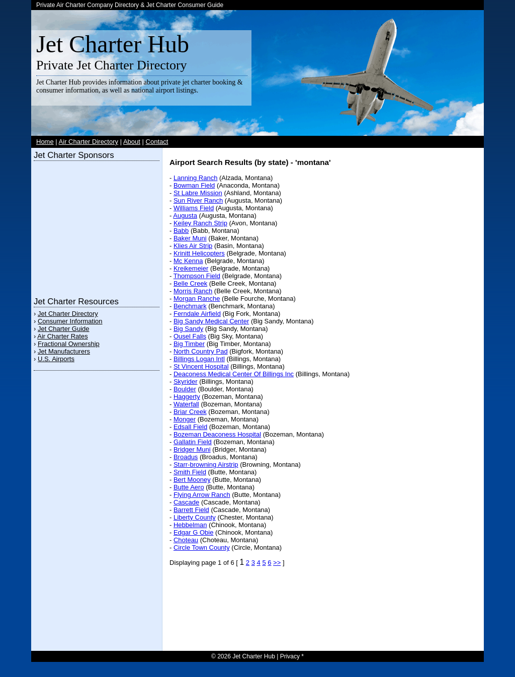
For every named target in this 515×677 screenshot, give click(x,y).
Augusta (185, 215)
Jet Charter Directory (68, 313)
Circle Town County (202, 547)
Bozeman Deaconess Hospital (217, 434)
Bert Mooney (192, 479)
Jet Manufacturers (64, 351)
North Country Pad (201, 351)
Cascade (186, 502)
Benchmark (190, 306)
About (131, 141)
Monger (185, 419)
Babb (181, 230)
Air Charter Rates (62, 336)
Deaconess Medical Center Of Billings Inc (234, 374)
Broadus (186, 457)
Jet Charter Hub (112, 44)
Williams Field (194, 208)
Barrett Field (191, 510)
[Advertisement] (96, 226)
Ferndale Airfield (197, 313)
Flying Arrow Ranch (202, 494)
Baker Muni (190, 238)
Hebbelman (190, 525)
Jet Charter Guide (64, 328)
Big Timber (189, 344)
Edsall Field (190, 427)
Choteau (186, 540)
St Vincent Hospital (201, 366)
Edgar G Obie (194, 532)
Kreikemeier (191, 268)
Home (45, 141)
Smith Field (190, 472)
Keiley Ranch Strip (200, 223)
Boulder (185, 389)
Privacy (290, 656)
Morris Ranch (193, 291)
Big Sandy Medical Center (211, 321)
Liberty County (195, 517)
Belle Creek (190, 283)
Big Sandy (188, 328)
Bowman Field (194, 185)
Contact (157, 141)
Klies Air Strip (193, 245)
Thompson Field (197, 276)
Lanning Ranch (195, 178)
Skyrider (186, 381)
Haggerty (187, 396)
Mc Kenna (188, 261)
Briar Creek (190, 411)
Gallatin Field (193, 442)
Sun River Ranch (198, 200)
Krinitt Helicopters (199, 253)
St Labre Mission (198, 193)
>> (277, 562)
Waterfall (186, 404)
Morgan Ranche (197, 298)
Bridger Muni (192, 449)
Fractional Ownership (69, 344)
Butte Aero (189, 487)
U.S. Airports (56, 359)
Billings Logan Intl (199, 359)
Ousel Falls (190, 336)
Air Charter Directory (88, 141)
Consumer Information (70, 321)
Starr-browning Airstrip (206, 464)
